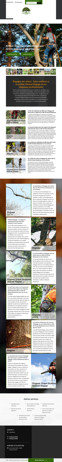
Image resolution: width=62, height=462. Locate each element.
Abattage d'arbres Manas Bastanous (48, 404)
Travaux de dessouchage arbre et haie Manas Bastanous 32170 (40, 417)
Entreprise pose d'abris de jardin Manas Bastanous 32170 (24, 417)
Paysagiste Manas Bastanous (15, 404)
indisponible (10, 2)
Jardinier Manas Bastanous (30, 409)
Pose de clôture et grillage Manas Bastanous (33, 404)
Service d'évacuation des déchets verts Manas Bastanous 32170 (48, 410)
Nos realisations (12, 54)
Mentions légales (25, 460)
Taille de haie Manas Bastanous (16, 409)
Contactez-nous (27, 54)
